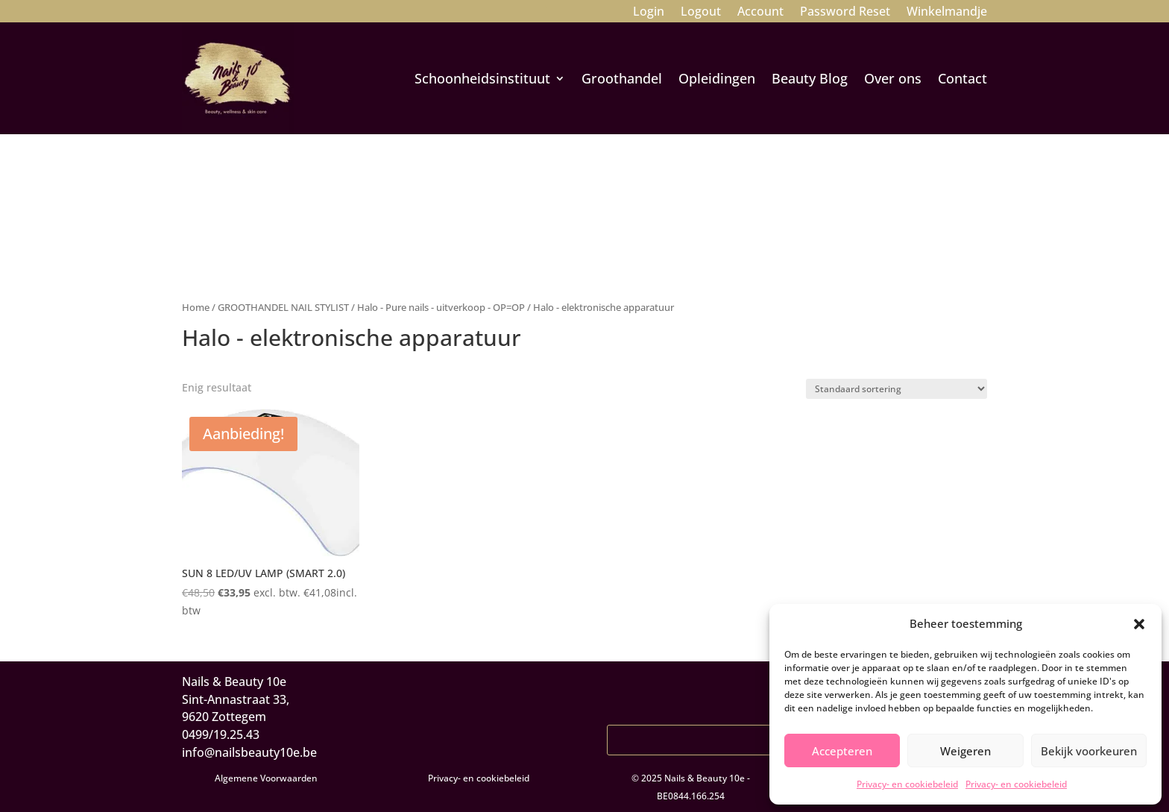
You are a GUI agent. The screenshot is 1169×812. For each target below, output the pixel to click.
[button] (1139, 624)
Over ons (892, 78)
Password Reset (845, 12)
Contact (962, 78)
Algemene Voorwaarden (266, 778)
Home (195, 307)
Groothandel (622, 78)
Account (760, 12)
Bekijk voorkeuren (1089, 750)
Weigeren (965, 750)
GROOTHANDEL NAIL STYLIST (283, 307)
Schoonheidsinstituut (482, 78)
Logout (701, 12)
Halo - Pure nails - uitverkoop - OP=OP (441, 307)
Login (648, 12)
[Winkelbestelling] (896, 389)
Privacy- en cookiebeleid (907, 784)
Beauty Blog (810, 78)
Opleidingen (716, 78)
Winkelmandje (947, 12)
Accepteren (842, 750)
